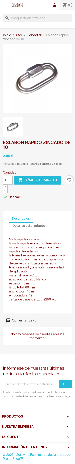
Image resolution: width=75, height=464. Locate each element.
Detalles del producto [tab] (29, 226)
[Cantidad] (8, 180)
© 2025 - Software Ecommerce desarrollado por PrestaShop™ (37, 457)
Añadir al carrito (37, 180)
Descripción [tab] (21, 218)
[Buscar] (37, 18)
